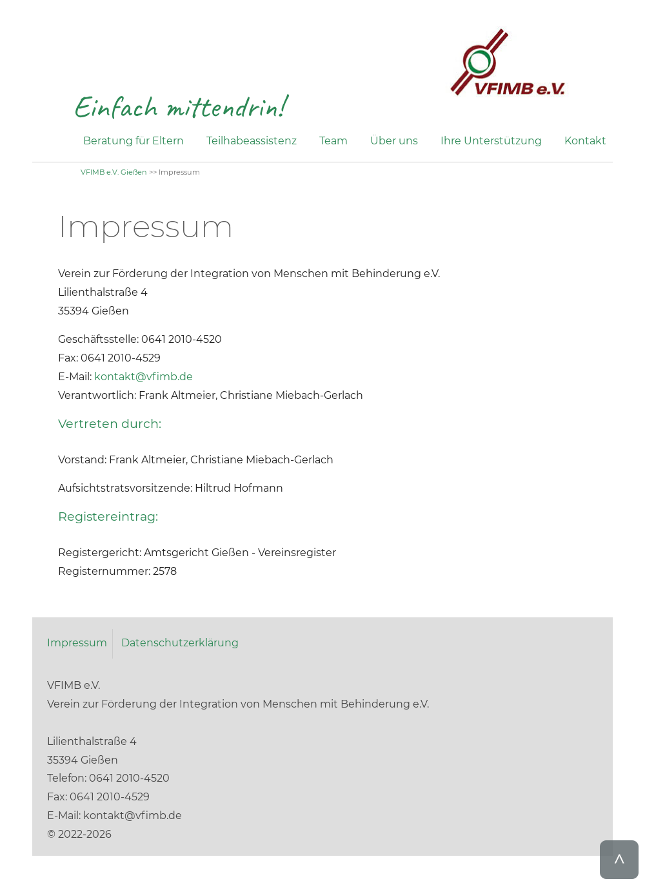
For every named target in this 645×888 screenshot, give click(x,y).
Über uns (394, 141)
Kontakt (585, 141)
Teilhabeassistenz (251, 141)
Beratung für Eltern (133, 141)
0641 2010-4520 (129, 778)
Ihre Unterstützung (491, 141)
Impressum (77, 643)
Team (333, 141)
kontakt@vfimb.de (143, 377)
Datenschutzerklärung (180, 643)
